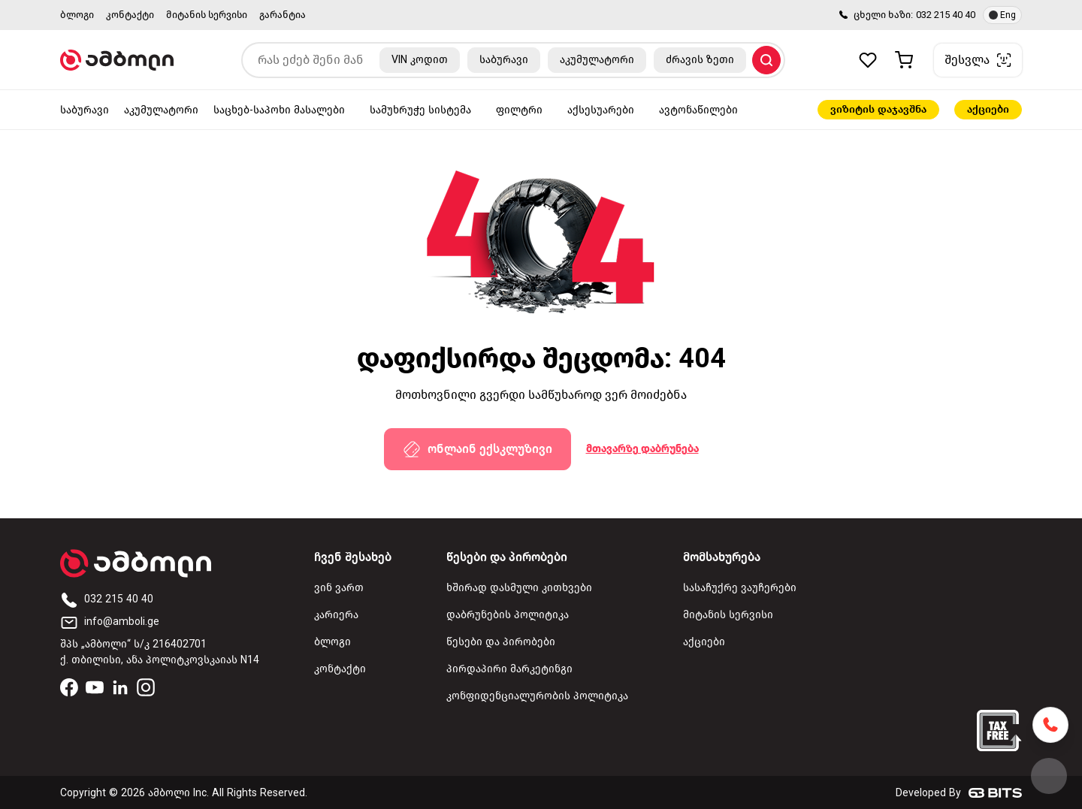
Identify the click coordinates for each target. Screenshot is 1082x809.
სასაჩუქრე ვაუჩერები (739, 587)
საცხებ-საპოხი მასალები (279, 110)
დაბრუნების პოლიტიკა (507, 614)
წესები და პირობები (500, 641)
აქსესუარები (600, 110)
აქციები (988, 109)
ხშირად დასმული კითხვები (519, 587)
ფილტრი (519, 110)
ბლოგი (77, 14)
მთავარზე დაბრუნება (642, 448)
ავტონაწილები (698, 110)
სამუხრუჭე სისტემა (420, 110)
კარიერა (336, 614)
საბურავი (84, 110)
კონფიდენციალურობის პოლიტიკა (537, 696)
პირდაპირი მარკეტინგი (509, 669)
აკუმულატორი (161, 110)
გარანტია (282, 14)
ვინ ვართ (339, 587)
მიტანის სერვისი (206, 14)
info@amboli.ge (109, 621)
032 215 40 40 (945, 14)
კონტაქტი (130, 14)
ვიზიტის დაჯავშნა (878, 109)
